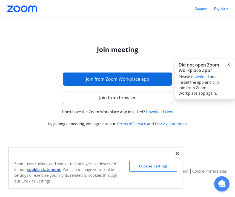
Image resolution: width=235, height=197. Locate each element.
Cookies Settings (153, 166)
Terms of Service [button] (131, 123)
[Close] (177, 153)
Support (201, 8)
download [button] (200, 76)
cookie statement (44, 169)
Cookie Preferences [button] (209, 171)
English (221, 8)
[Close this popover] (228, 64)
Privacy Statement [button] (171, 123)
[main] (117, 87)
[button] (222, 184)
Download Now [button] (159, 111)
